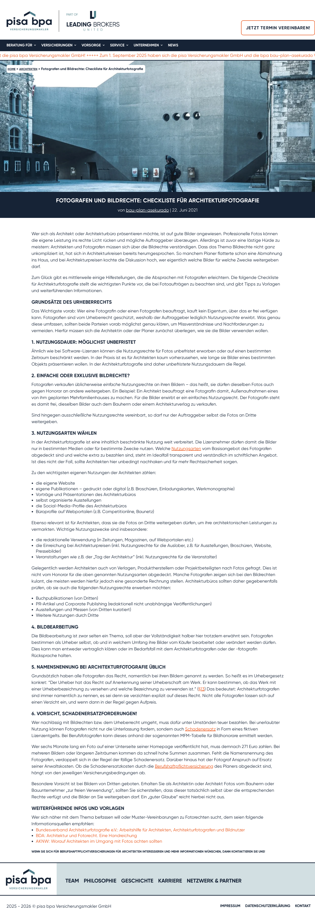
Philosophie (100, 881)
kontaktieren (242, 851)
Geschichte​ (137, 881)
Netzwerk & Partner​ (214, 881)
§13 (201, 689)
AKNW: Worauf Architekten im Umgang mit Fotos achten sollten (99, 841)
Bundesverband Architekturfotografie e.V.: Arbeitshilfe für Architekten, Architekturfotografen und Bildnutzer (140, 829)
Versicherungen (56, 45)
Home (12, 69)
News (173, 45)
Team (72, 881)
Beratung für (19, 45)
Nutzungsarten (186, 448)
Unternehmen (146, 45)
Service (117, 45)
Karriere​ (170, 881)
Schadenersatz (200, 729)
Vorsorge (91, 45)
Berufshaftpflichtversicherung (184, 766)
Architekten (28, 69)
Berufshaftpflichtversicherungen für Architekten (101, 851)
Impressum (230, 906)
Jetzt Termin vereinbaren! (278, 27)
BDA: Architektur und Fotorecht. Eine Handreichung (86, 835)
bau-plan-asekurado (147, 210)
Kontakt (303, 906)
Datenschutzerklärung (267, 906)
